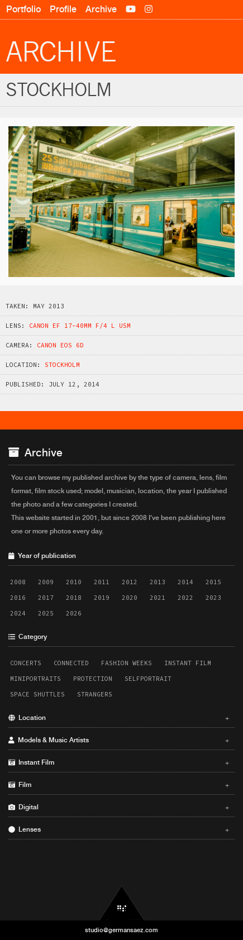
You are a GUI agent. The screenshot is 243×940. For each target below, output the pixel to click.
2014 (185, 582)
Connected (71, 663)
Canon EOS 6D (60, 345)
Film (118, 785)
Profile (63, 9)
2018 (74, 598)
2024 (18, 613)
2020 (129, 598)
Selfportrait (148, 679)
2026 (74, 613)
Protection (92, 679)
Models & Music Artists (118, 740)
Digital (118, 807)
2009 (46, 582)
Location (118, 718)
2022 (185, 598)
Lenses (118, 829)
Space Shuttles (37, 694)
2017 (46, 598)
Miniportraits (35, 679)
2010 (74, 582)
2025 (46, 613)
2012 (129, 582)
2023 (213, 598)
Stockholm (62, 365)
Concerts (25, 663)
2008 (18, 582)
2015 (213, 582)
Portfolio (23, 9)
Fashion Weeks (126, 663)
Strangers (94, 694)
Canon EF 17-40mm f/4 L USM (80, 326)
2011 (101, 582)
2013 (157, 582)
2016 (18, 598)
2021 (157, 598)
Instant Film (187, 663)
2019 (101, 598)
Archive (101, 9)
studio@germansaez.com (121, 930)
